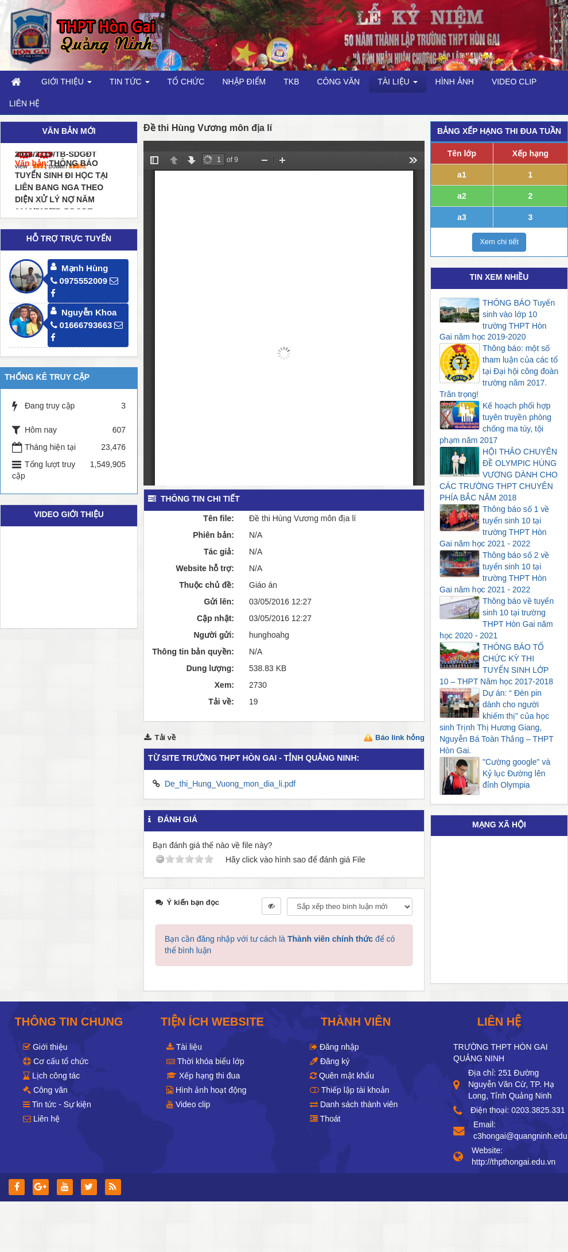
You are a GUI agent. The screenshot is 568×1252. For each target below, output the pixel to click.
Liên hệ (41, 1118)
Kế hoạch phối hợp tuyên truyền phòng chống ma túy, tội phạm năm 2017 (495, 423)
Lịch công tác (51, 1075)
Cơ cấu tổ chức (55, 1061)
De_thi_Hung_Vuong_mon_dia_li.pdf (230, 783)
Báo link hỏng (400, 737)
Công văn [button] (338, 81)
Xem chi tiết (499, 241)
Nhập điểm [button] (244, 81)
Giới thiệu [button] (66, 85)
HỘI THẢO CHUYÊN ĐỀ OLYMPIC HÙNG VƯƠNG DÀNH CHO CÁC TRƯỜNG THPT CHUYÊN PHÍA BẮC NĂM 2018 (498, 474)
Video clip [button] (514, 81)
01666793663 (81, 325)
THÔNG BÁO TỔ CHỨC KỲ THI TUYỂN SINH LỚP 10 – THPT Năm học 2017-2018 (496, 664)
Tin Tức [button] (130, 85)
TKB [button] (291, 81)
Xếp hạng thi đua (203, 1075)
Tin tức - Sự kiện (57, 1104)
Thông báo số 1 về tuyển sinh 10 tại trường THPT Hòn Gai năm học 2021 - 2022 (494, 526)
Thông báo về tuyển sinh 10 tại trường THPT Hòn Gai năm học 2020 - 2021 (496, 618)
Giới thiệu (45, 1046)
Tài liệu (184, 1046)
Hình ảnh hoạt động (206, 1090)
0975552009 (78, 281)
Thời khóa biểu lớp (205, 1061)
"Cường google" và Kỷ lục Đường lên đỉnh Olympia (516, 773)
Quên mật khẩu (342, 1075)
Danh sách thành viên (354, 1104)
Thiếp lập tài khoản (350, 1090)
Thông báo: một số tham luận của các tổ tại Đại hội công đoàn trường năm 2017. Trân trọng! (498, 371)
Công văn (45, 1090)
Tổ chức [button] (186, 81)
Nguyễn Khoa (88, 312)
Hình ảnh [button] (454, 81)
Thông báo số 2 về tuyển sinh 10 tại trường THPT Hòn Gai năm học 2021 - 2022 (494, 572)
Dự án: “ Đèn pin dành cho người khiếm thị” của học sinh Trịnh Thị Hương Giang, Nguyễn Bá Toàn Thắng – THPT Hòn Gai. (496, 721)
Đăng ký (329, 1061)
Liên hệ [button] (24, 103)
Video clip (188, 1104)
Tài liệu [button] (397, 85)
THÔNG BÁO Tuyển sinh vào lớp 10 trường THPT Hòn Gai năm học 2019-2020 (497, 320)
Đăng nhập (334, 1046)
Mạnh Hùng (84, 268)
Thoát (325, 1118)
